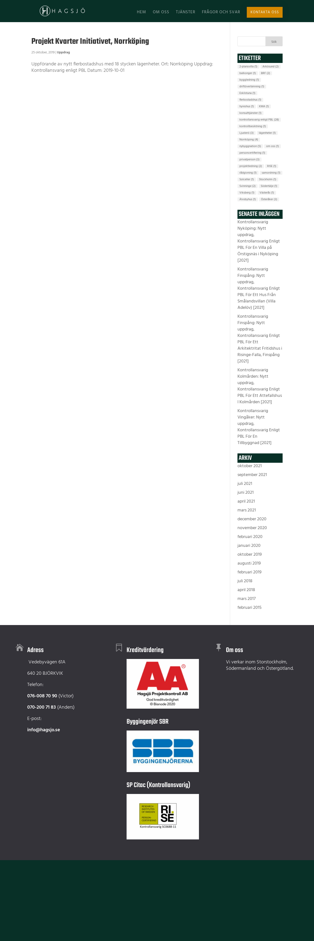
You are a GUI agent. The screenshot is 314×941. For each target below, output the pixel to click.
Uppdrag (63, 52)
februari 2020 (249, 536)
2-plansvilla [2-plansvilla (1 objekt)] (248, 67)
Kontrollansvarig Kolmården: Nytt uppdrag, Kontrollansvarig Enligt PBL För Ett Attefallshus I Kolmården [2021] (259, 386)
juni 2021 (245, 492)
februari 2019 (249, 572)
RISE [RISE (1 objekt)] (271, 166)
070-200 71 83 (41, 707)
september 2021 (252, 474)
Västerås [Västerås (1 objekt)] (267, 193)
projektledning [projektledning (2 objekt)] (250, 166)
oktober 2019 (249, 554)
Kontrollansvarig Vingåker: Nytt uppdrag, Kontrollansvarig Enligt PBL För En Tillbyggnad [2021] (258, 427)
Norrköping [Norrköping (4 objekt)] (248, 140)
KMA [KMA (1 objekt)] (264, 106)
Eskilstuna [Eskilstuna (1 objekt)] (247, 93)
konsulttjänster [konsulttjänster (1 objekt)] (250, 113)
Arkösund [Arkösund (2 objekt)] (270, 67)
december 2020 (251, 519)
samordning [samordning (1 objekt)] (271, 173)
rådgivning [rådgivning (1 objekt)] (248, 173)
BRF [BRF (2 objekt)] (265, 73)
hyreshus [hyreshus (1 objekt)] (246, 106)
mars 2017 (246, 598)
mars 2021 (246, 510)
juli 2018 (244, 581)
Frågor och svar (221, 13)
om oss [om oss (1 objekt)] (272, 146)
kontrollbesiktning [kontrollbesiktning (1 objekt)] (252, 126)
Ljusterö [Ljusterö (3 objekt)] (246, 133)
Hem (141, 13)
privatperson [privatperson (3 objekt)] (249, 160)
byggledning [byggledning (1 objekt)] (249, 80)
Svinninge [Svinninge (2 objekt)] (247, 186)
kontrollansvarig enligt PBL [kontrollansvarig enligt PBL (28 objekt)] (259, 120)
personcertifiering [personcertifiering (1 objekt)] (252, 153)
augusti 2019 (249, 563)
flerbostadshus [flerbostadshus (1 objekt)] (250, 100)
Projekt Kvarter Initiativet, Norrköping (90, 41)
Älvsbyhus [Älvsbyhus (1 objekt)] (247, 199)
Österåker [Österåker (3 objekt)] (269, 199)
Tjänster (185, 13)
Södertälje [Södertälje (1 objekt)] (269, 186)
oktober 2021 (249, 466)
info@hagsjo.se (43, 730)
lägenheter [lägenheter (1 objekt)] (267, 133)
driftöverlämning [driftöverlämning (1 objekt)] (251, 87)
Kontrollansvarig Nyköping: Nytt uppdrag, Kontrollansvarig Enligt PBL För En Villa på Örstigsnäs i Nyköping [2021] (258, 241)
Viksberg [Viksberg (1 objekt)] (246, 193)
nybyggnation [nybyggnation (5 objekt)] (250, 146)
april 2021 (246, 501)
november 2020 (252, 528)
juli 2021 (244, 483)
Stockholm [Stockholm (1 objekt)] (267, 179)
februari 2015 (249, 607)
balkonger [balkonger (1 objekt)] (247, 73)
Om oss (161, 13)
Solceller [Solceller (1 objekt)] (246, 179)
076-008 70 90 (42, 696)
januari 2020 (249, 545)
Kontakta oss (265, 12)
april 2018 (246, 590)
